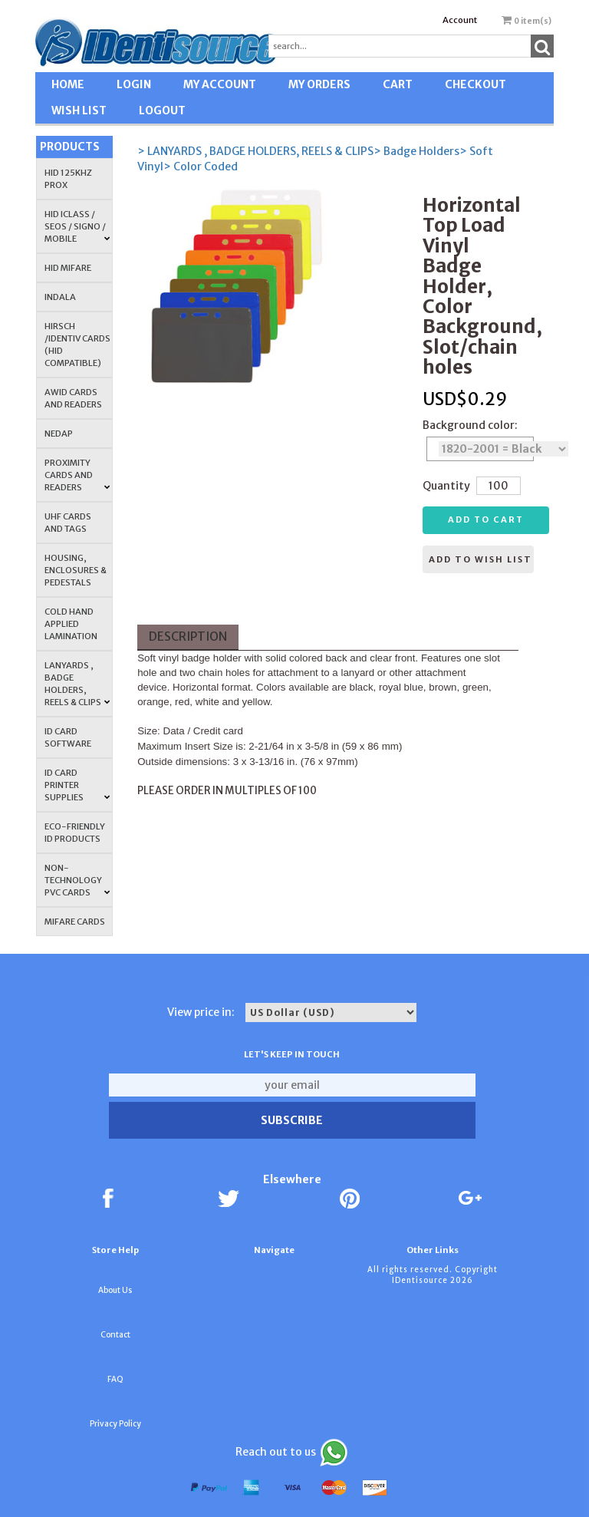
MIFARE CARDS (74, 921)
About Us (115, 1290)
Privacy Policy (115, 1424)
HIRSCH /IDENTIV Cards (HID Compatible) (77, 344)
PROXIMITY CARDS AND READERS (77, 475)
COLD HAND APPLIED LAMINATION (70, 623)
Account (460, 20)
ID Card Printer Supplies (77, 785)
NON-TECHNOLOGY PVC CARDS (77, 880)
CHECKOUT (475, 84)
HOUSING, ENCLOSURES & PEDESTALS (75, 570)
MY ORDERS (319, 84)
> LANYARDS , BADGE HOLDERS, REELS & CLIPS (255, 151)
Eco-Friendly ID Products (74, 832)
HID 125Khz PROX (68, 178)
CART (398, 84)
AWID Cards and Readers (73, 398)
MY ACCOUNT (219, 84)
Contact (115, 1335)
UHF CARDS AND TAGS (67, 522)
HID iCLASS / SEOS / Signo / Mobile (77, 226)
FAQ (115, 1379)
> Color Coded (200, 166)
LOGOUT (162, 110)
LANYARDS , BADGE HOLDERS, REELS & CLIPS (77, 683)
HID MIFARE (67, 267)
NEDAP (58, 433)
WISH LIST (79, 110)
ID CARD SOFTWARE (67, 737)
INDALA (60, 297)
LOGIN (134, 84)
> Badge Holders (416, 151)
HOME (67, 84)
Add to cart (486, 519)
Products (70, 146)
